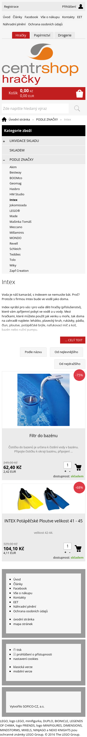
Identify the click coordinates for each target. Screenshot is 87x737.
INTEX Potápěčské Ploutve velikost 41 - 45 (43, 521)
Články (17, 17)
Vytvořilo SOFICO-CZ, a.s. (27, 706)
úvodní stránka (23, 619)
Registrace (11, 6)
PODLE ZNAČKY (47, 119)
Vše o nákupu (50, 17)
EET (79, 17)
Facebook (31, 17)
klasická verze (22, 667)
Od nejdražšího (70, 364)
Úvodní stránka (19, 119)
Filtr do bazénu (43, 435)
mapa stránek (22, 624)
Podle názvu (33, 352)
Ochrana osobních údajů (45, 24)
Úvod (6, 17)
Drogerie (64, 35)
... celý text (74, 340)
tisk (19, 650)
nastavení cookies (25, 659)
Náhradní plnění (14, 24)
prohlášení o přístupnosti (34, 654)
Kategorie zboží (43, 131)
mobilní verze (22, 671)
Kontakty (68, 17)
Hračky (21, 35)
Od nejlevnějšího (66, 352)
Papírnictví (42, 35)
